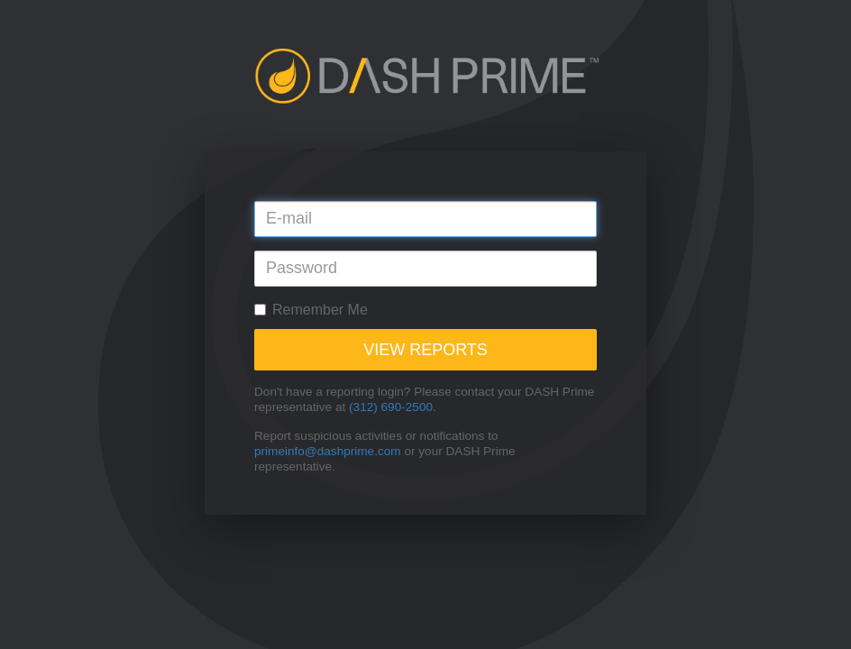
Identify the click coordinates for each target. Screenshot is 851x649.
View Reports (425, 350)
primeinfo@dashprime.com (327, 451)
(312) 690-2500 (391, 407)
